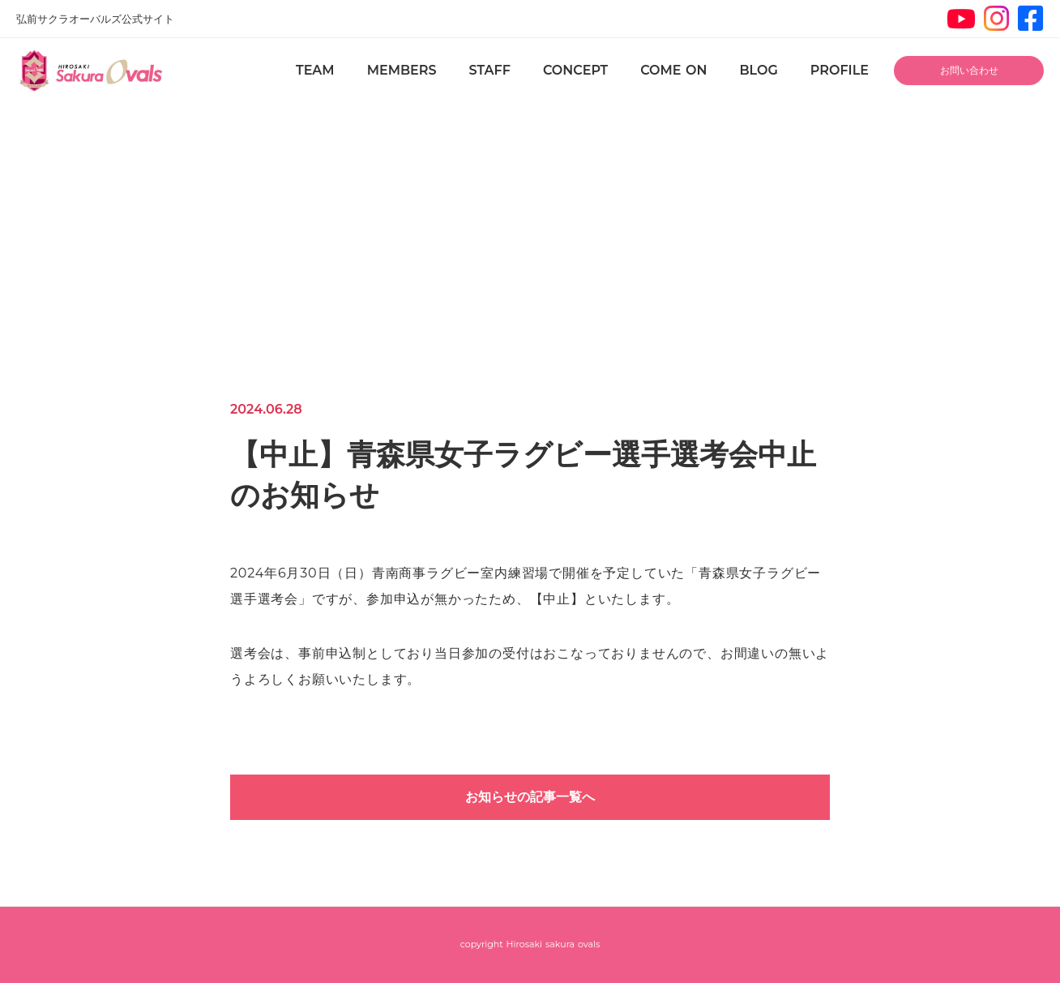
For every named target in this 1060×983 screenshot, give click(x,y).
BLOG (758, 70)
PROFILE (839, 70)
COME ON (673, 70)
